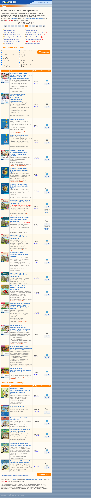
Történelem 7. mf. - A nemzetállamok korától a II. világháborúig (19, 274)
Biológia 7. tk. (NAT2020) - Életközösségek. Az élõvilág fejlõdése (19, 170)
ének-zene (23, 59)
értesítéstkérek (46, 211)
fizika (21, 57)
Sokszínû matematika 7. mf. (19, 135)
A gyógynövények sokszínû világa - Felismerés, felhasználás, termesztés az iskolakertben (21, 348)
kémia (21, 53)
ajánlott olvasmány (25, 65)
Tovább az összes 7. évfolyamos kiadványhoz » (15, 475)
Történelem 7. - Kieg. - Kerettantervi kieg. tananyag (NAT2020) (19, 254)
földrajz (22, 55)
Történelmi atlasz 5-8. (17, 406)
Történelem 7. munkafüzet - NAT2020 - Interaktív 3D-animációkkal (19, 287)
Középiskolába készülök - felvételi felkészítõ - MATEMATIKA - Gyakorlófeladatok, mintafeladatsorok (18, 97)
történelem (5, 59)
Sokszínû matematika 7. (18, 119)
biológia (4, 57)
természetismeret (7, 63)
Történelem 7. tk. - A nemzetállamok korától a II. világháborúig (19, 236)
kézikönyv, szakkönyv (8, 55)
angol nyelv (5, 65)
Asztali (22, 495)
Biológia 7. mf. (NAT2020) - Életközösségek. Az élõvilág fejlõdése (19, 186)
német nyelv (5, 67)
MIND (21, 67)
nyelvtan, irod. (6, 51)
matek (4, 53)
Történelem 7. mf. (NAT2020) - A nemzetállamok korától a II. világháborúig (20, 219)
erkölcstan (23, 63)
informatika (5, 61)
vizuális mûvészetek (26, 61)
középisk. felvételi (25, 51)
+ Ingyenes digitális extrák (17, 300)
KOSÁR (42, 52)
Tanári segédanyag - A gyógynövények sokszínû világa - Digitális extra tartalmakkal (21, 370)
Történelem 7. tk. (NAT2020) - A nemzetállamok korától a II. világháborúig (20, 201)
